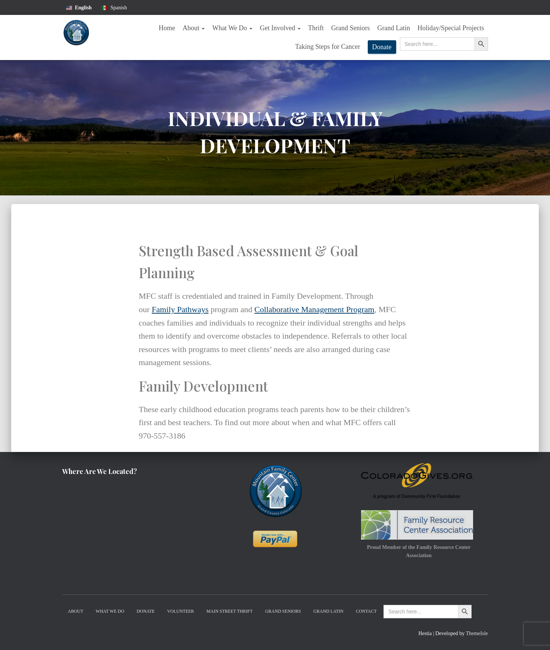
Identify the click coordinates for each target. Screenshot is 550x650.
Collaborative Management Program (314, 309)
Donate (382, 47)
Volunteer (180, 611)
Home (167, 28)
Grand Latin (393, 28)
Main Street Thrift (229, 611)
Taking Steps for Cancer (327, 46)
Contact (366, 611)
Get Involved (280, 28)
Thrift (316, 28)
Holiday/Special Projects (450, 28)
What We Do (232, 28)
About (194, 28)
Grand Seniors (350, 28)
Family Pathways (180, 309)
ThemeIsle (477, 633)
